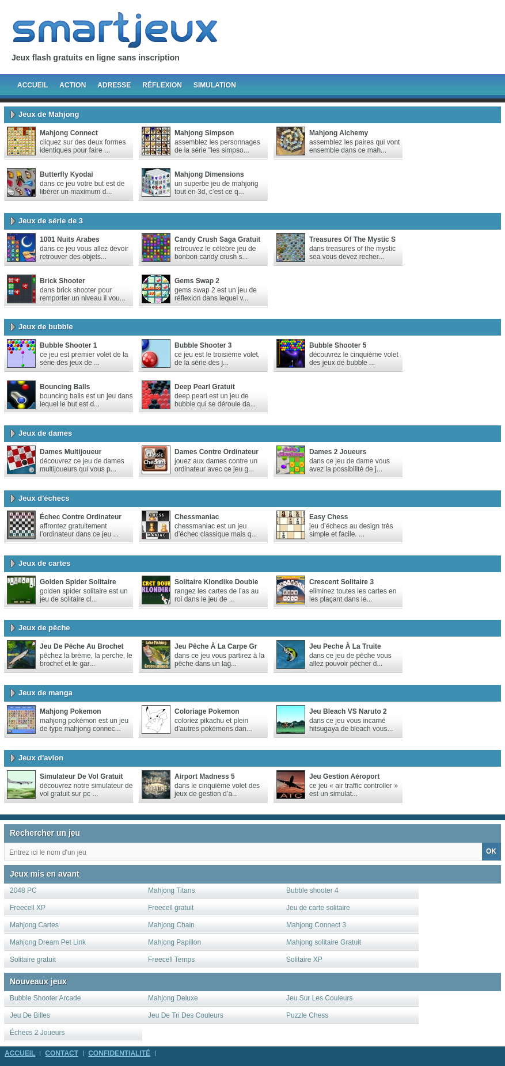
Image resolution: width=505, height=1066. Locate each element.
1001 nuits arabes (70, 239)
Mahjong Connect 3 (316, 925)
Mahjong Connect (69, 133)
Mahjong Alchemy (338, 133)
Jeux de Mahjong (48, 114)
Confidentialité (119, 1053)
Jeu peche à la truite (345, 646)
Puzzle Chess (307, 1015)
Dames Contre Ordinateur (216, 452)
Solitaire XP (304, 959)
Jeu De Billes (30, 1015)
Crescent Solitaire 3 (341, 582)
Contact (61, 1053)
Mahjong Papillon (174, 942)
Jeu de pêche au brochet (82, 646)
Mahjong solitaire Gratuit (323, 942)
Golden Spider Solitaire (78, 582)
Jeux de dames (45, 433)
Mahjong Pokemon (70, 711)
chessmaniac (196, 517)
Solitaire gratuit (33, 959)
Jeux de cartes (44, 563)
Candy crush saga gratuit (217, 239)
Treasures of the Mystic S (352, 239)
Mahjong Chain (171, 925)
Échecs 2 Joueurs (37, 1033)
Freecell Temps (171, 959)
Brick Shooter (62, 281)
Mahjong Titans (171, 890)
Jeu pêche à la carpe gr (215, 646)
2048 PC (23, 890)
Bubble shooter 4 (312, 890)
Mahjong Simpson (204, 133)
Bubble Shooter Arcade (45, 998)
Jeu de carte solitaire (318, 908)
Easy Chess (328, 517)
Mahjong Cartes (34, 925)
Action (72, 85)
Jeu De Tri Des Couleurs (185, 1015)
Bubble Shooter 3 (202, 345)
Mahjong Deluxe (173, 998)
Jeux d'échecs (43, 498)
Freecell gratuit (170, 908)
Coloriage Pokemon (207, 711)
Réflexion (162, 85)
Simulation (214, 85)
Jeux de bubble (45, 326)
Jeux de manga (45, 692)
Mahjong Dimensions (209, 174)
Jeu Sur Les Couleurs (319, 998)
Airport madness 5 (204, 776)
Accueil (32, 85)
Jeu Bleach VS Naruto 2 (348, 711)
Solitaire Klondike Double (216, 582)
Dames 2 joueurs (337, 452)
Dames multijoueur (70, 452)
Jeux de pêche (44, 627)
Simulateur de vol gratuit (81, 776)
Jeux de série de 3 (50, 220)
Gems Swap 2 (196, 281)
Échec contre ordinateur (80, 517)
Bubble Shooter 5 (337, 345)
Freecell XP (27, 908)
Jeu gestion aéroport (344, 776)
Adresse (114, 85)
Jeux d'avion (40, 757)
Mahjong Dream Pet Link (48, 942)
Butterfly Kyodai (66, 174)
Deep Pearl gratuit (204, 387)
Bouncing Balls (65, 387)
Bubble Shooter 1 (68, 345)
